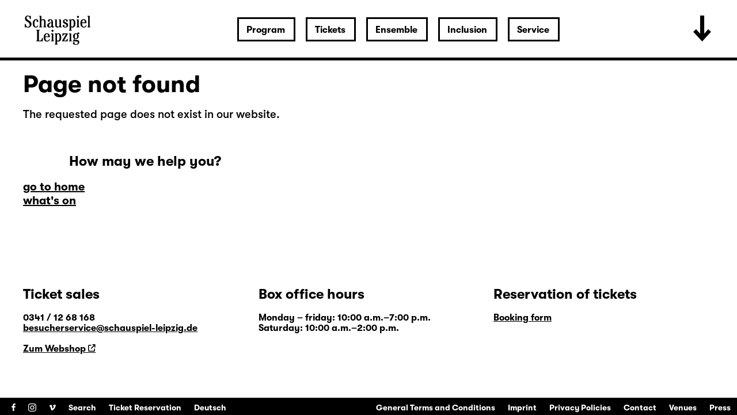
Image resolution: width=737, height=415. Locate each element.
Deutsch (210, 407)
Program (265, 30)
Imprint (522, 407)
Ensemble (396, 30)
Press (720, 407)
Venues (683, 407)
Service (533, 30)
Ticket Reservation (145, 407)
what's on (49, 200)
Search (82, 407)
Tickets (330, 30)
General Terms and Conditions (435, 407)
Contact (640, 407)
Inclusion (467, 30)
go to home (54, 186)
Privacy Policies (580, 407)
